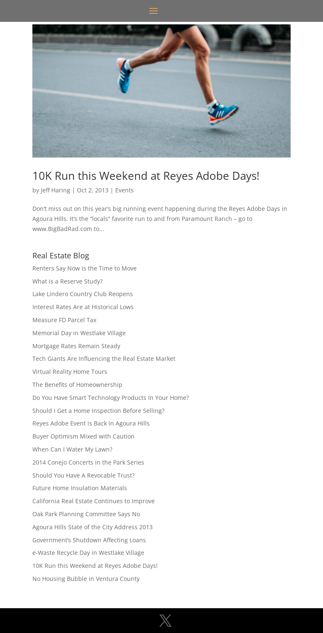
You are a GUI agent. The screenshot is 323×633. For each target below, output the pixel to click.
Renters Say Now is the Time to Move (84, 268)
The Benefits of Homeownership (77, 385)
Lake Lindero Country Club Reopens (82, 294)
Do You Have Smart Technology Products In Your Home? (110, 398)
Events (124, 190)
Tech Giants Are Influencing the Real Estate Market (103, 358)
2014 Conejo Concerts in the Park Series (88, 462)
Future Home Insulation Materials (79, 488)
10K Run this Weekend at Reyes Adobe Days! (145, 175)
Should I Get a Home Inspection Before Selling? (98, 411)
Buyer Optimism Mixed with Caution (83, 436)
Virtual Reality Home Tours (69, 372)
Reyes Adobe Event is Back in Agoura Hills (91, 423)
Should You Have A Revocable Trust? (83, 475)
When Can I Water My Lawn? (72, 449)
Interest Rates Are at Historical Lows (83, 307)
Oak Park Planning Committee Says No (86, 514)
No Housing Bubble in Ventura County (86, 579)
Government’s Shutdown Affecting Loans (89, 540)
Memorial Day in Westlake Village (79, 333)
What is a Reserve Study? (67, 281)
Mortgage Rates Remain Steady (76, 346)
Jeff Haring (55, 190)
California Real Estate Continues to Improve (93, 501)
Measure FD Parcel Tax (64, 320)
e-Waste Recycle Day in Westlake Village (88, 553)
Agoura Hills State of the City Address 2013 (92, 527)
